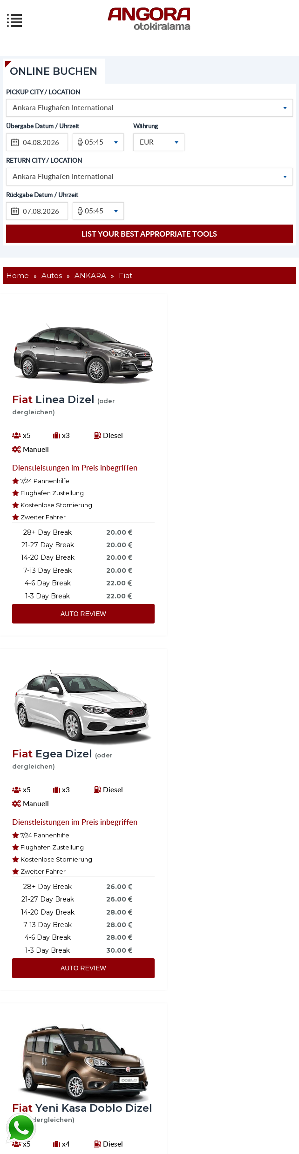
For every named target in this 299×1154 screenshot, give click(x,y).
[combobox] (149, 108)
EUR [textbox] (147, 141)
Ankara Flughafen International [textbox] (63, 108)
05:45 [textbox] (94, 141)
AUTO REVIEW (72, 627)
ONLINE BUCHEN (56, 71)
